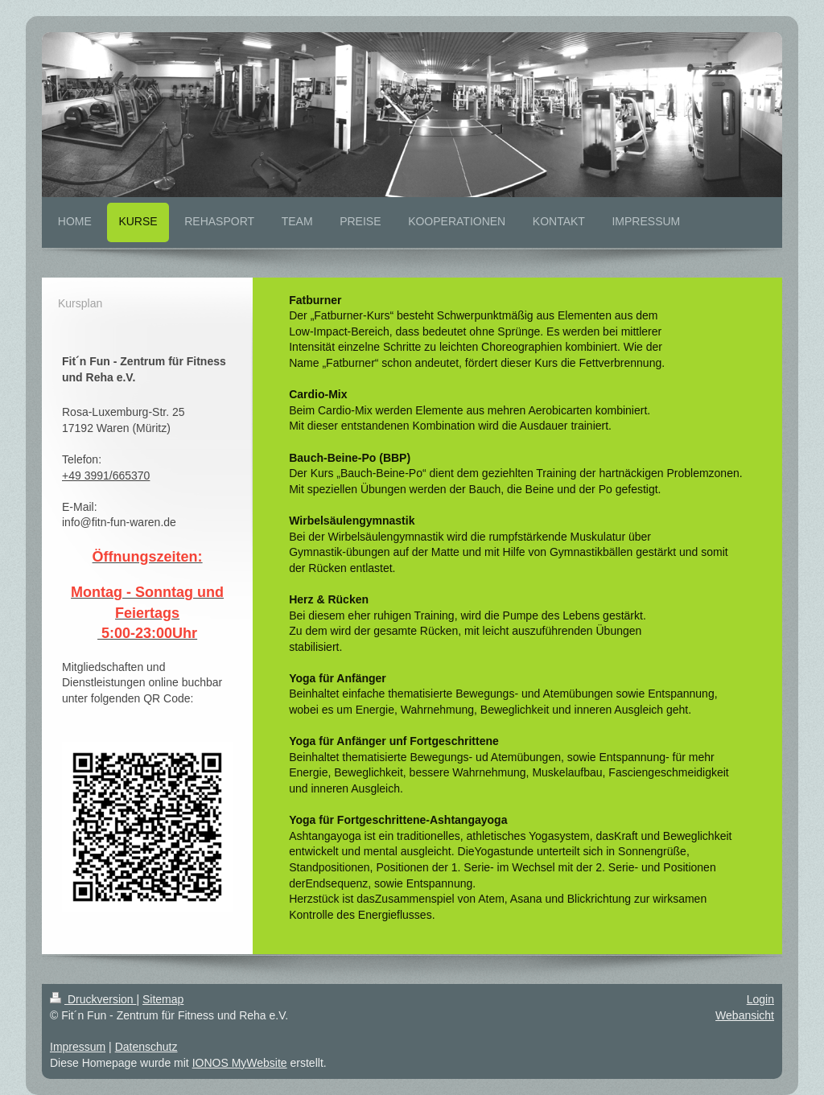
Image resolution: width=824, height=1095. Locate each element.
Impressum (77, 1046)
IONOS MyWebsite (239, 1062)
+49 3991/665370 (106, 475)
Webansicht (744, 1015)
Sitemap (162, 999)
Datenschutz (146, 1046)
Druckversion (93, 999)
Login (760, 999)
